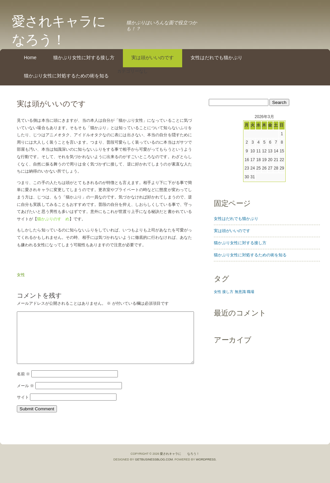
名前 (23, 384)
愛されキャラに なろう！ (179, 464)
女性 (21, 274)
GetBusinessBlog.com (154, 469)
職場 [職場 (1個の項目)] (250, 292)
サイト (23, 407)
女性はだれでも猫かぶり (216, 57)
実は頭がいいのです (152, 57)
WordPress (206, 469)
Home (30, 57)
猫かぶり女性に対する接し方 (83, 57)
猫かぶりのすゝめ (53, 219)
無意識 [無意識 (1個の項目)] (240, 292)
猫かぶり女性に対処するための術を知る (66, 75)
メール (25, 396)
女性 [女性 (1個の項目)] (217, 292)
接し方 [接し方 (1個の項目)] (227, 292)
